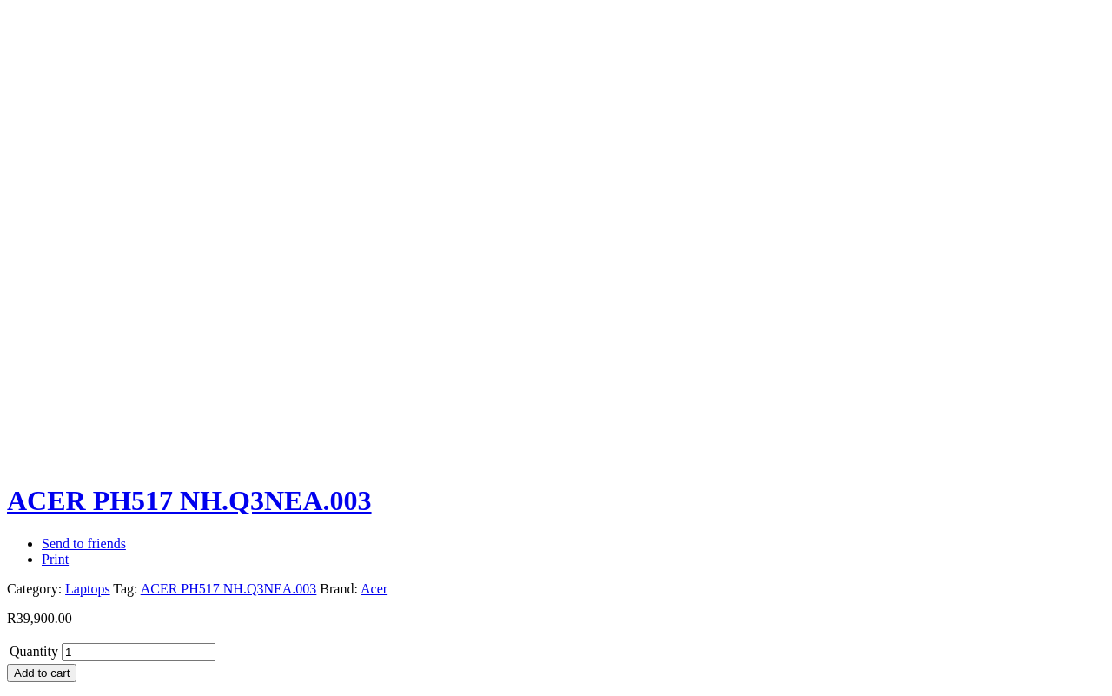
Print (55, 559)
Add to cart (42, 672)
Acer (374, 588)
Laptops (87, 588)
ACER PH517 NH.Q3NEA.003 (229, 588)
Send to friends (84, 543)
